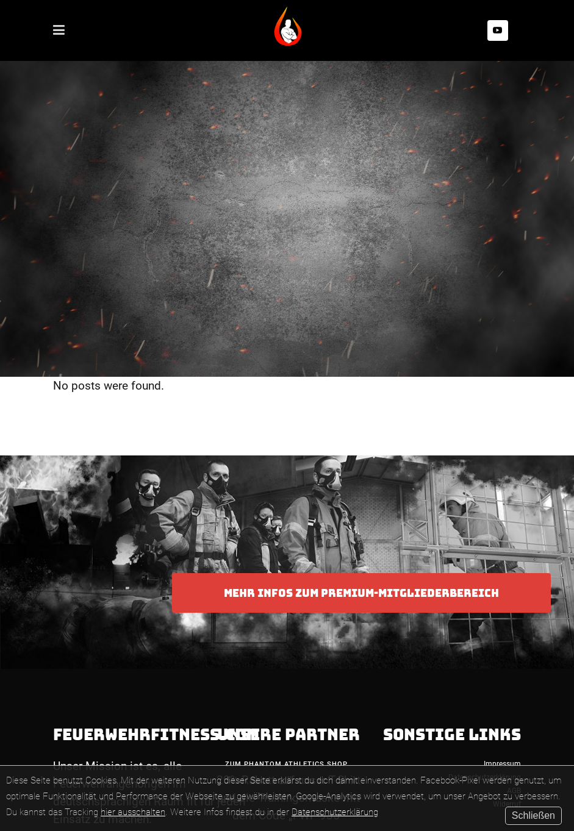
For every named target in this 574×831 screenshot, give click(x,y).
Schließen (533, 815)
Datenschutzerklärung (335, 812)
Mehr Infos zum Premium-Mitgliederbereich (361, 593)
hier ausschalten (133, 812)
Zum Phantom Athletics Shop (286, 764)
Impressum (502, 764)
